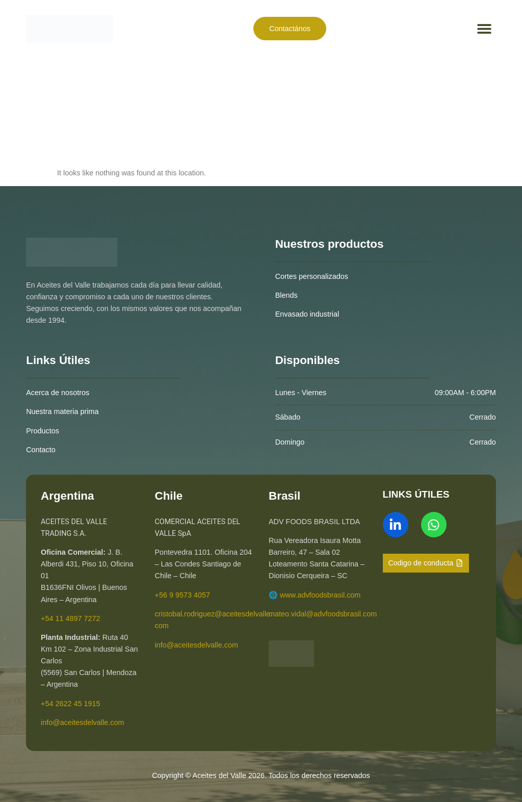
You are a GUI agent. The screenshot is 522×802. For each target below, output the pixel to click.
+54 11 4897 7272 (70, 618)
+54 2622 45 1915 (70, 704)
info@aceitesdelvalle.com (82, 722)
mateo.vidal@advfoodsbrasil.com (323, 614)
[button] (484, 28)
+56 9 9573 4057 (182, 595)
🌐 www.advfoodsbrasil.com (314, 595)
